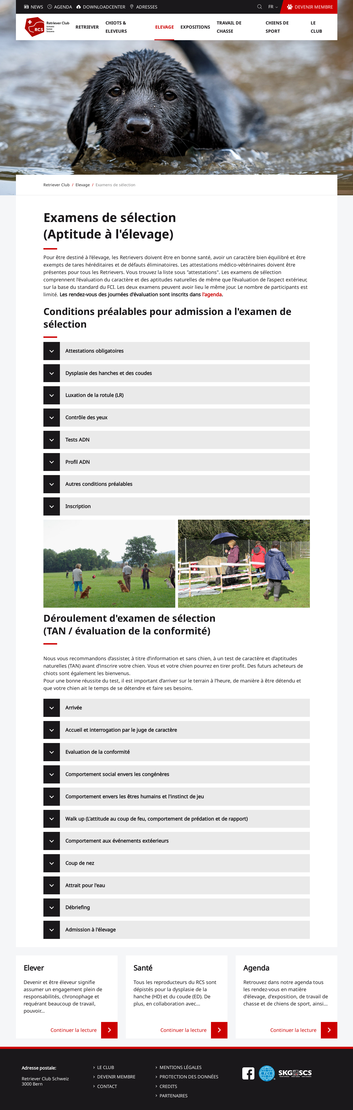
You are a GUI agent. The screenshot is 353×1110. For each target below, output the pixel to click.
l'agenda (212, 294)
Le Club (105, 1067)
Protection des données (189, 1077)
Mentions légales (181, 1067)
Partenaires (174, 1096)
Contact (107, 1086)
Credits (168, 1086)
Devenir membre (116, 1077)
